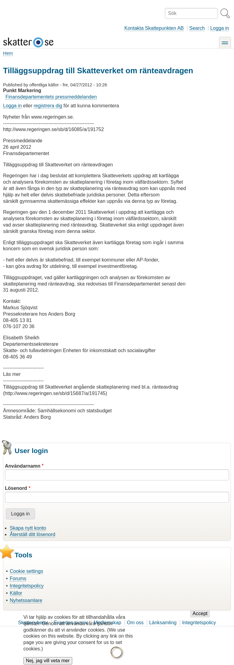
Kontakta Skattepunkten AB (154, 28)
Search (197, 28)
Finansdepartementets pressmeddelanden (51, 96)
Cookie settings (26, 571)
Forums (18, 578)
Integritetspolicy (27, 585)
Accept (200, 618)
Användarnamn (22, 466)
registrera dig (48, 105)
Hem (8, 53)
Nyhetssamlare (26, 600)
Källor (16, 593)
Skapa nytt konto (28, 528)
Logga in (219, 28)
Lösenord (16, 488)
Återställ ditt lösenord (32, 534)
